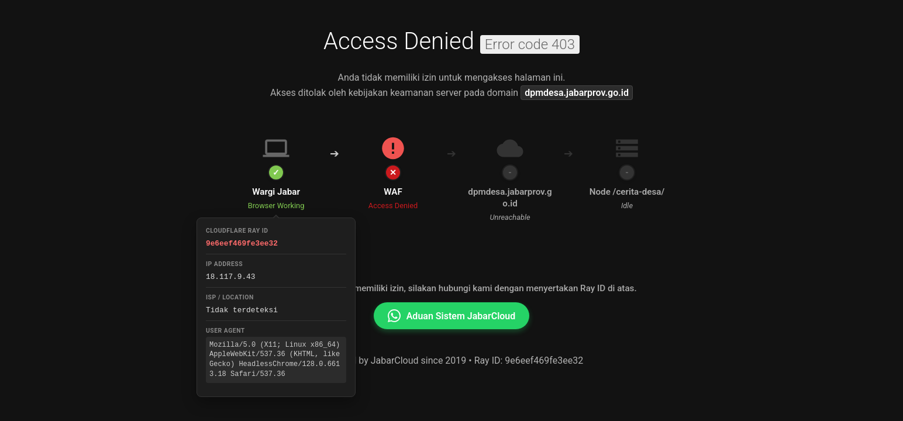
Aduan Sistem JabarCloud (452, 315)
